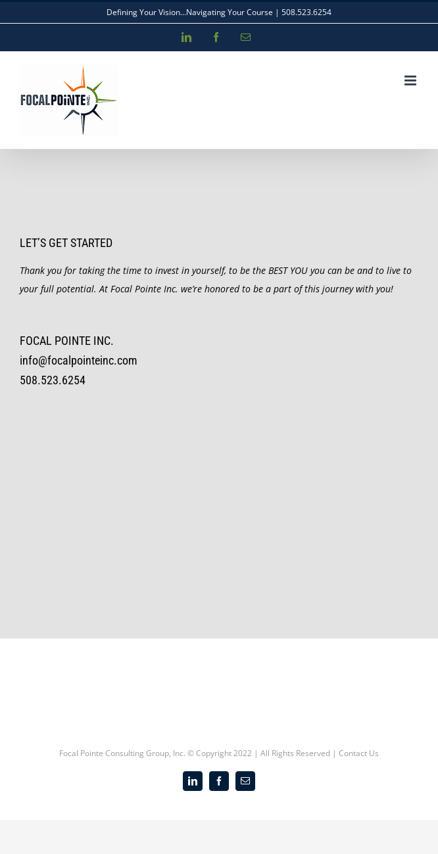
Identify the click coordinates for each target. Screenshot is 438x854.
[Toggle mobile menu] (411, 80)
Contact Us (359, 753)
